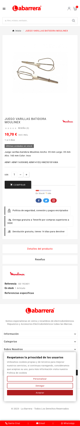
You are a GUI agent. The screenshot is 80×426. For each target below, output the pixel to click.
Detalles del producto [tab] (40, 248)
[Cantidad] (14, 174)
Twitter (46, 200)
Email (40, 423)
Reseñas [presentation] (40, 259)
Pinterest (54, 200)
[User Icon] (69, 8)
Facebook (39, 200)
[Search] (73, 20)
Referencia (11, 283)
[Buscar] (36, 20)
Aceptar (40, 393)
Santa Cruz (12, 423)
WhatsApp (68, 423)
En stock (9, 288)
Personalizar (40, 379)
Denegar (40, 386)
